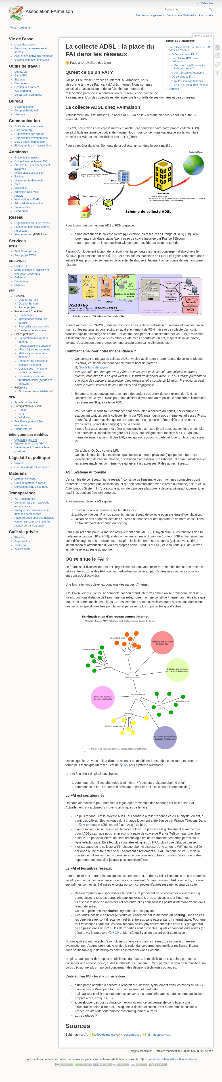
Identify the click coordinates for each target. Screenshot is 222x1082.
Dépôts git (21, 71)
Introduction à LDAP (27, 199)
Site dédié (24, 549)
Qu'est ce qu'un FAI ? (184, 54)
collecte (25, 27)
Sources (174, 89)
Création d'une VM (26, 439)
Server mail (21, 211)
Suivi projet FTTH (25, 255)
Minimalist (21, 188)
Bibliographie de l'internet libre (33, 145)
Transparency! (27, 498)
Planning (20, 537)
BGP (115, 932)
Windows (24, 417)
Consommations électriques (31, 486)
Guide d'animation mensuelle (32, 59)
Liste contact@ (24, 130)
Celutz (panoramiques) (28, 94)
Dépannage (22, 281)
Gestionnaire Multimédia (181, 15)
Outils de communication (29, 126)
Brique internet (23, 429)
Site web (20, 79)
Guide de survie (24, 106)
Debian (23, 409)
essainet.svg (132, 1034)
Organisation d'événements (31, 138)
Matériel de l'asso (25, 479)
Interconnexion (23, 234)
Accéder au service (26, 402)
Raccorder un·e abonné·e (34, 326)
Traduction (21, 545)
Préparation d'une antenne (35, 345)
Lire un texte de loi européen (32, 467)
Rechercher (211, 9)
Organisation (22, 541)
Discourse (21, 83)
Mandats (20, 114)
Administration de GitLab (29, 203)
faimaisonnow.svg (159, 1034)
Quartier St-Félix (28, 299)
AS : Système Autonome (189, 72)
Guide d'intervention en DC (31, 161)
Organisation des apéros (29, 134)
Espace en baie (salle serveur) (33, 226)
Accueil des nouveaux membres (34, 56)
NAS (21, 413)
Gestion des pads (25, 87)
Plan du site (206, 15)
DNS (17, 184)
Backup (19, 176)
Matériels (20, 285)
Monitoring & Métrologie (29, 180)
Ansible (19, 195)
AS (126, 765)
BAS (115, 256)
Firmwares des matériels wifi (36, 391)
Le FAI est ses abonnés (188, 80)
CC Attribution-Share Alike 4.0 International (171, 1059)
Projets (19, 463)
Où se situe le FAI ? (183, 76)
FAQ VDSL (21, 266)
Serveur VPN (22, 207)
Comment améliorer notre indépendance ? (189, 67)
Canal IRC (21, 75)
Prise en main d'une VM (29, 443)
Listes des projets (25, 44)
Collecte (20, 277)
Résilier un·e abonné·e (32, 330)
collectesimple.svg (106, 1034)
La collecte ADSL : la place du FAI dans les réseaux (189, 49)
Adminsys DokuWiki (27, 191)
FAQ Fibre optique (26, 251)
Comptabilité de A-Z (27, 110)
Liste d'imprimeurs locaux (30, 141)
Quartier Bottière (29, 303)
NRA (73, 256)
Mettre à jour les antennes (34, 349)
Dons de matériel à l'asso (30, 483)
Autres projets (27, 307)
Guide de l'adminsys (27, 157)
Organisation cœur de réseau (32, 223)
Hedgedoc (24, 91)
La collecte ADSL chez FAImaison (185, 60)
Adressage (21, 230)
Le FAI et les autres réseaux (191, 84)
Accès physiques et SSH (29, 172)
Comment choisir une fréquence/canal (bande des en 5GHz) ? (35, 380)
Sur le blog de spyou (93, 367)
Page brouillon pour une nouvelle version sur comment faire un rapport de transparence (34, 521)
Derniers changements (150, 15)
